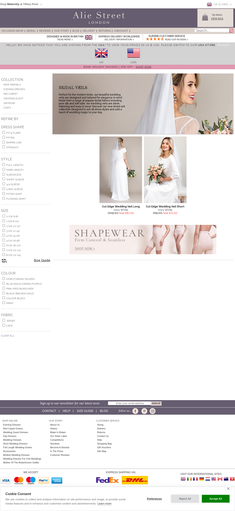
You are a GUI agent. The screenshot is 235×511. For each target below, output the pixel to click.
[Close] (223, 45)
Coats (7, 107)
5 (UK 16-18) (13, 240)
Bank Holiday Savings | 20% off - (117, 67)
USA (134, 62)
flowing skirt (16, 198)
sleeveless (13, 174)
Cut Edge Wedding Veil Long (121, 206)
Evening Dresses (14, 89)
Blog (75, 31)
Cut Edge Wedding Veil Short (165, 206)
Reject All (185, 498)
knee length (15, 169)
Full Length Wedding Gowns (17, 447)
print (9, 303)
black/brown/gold (20, 293)
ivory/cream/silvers (20, 279)
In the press (56, 451)
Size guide (85, 411)
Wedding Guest (13, 98)
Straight (12, 147)
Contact (49, 411)
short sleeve (15, 179)
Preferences (154, 498)
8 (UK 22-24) (13, 255)
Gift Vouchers (104, 447)
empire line (13, 142)
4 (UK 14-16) (13, 235)
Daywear (9, 103)
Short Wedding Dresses (15, 443)
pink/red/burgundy (20, 288)
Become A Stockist (59, 447)
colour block (15, 298)
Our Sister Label (58, 436)
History (53, 428)
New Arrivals (12, 84)
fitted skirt (14, 194)
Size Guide (42, 260)
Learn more (104, 503)
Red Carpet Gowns (13, 428)
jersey (10, 320)
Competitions (57, 440)
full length (14, 165)
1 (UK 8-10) (12, 221)
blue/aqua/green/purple (24, 283)
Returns (104, 31)
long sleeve (14, 189)
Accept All (215, 498)
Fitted (10, 137)
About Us (55, 424)
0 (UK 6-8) (12, 216)
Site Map (101, 451)
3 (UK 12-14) (13, 230)
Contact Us (102, 436)
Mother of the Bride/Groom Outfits (21, 462)
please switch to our (188, 45)
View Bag (217, 18)
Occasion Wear (12, 31)
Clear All (7, 335)
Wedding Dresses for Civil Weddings (22, 458)
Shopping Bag (104, 443)
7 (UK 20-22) (13, 250)
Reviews (45, 31)
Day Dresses (9, 436)
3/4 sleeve (13, 184)
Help (66, 411)
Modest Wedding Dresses (16, 455)
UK (101, 62)
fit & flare (13, 132)
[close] (228, 488)
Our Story (61, 31)
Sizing (100, 424)
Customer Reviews (59, 455)
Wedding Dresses (12, 440)
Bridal (31, 31)
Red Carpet (11, 94)
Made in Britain (58, 432)
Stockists (54, 443)
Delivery (89, 31)
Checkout (121, 31)
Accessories (9, 451)
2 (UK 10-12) (13, 226)
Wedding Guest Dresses (15, 432)
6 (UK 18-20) (13, 245)
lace (9, 325)
